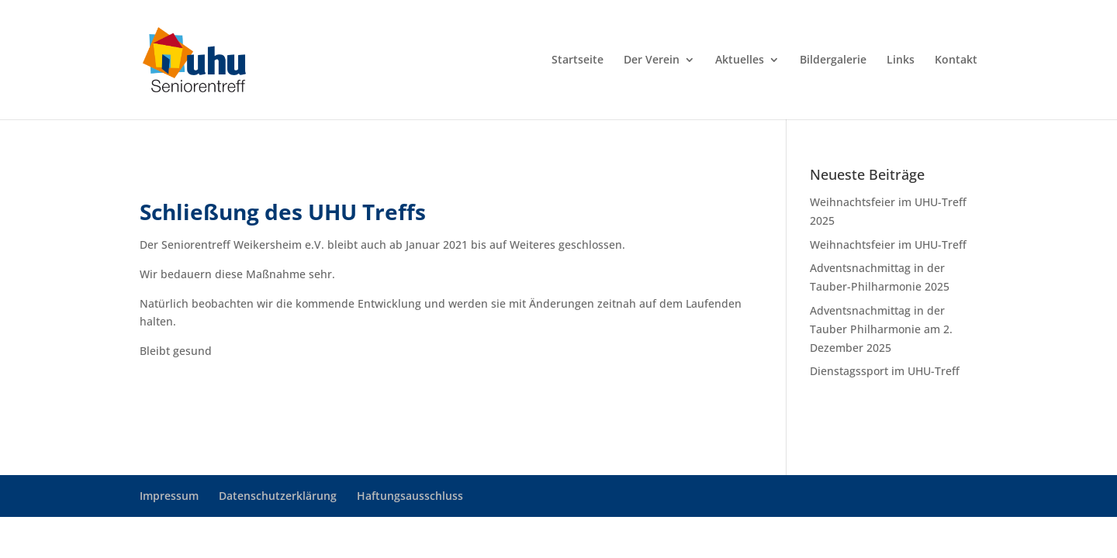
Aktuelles (739, 60)
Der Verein (652, 60)
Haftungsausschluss (410, 495)
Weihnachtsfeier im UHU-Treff (888, 244)
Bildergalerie (833, 60)
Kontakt (956, 60)
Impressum (169, 495)
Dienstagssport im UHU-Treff (885, 370)
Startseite (577, 60)
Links (901, 60)
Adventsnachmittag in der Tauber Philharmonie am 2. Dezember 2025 (881, 329)
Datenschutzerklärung (278, 495)
